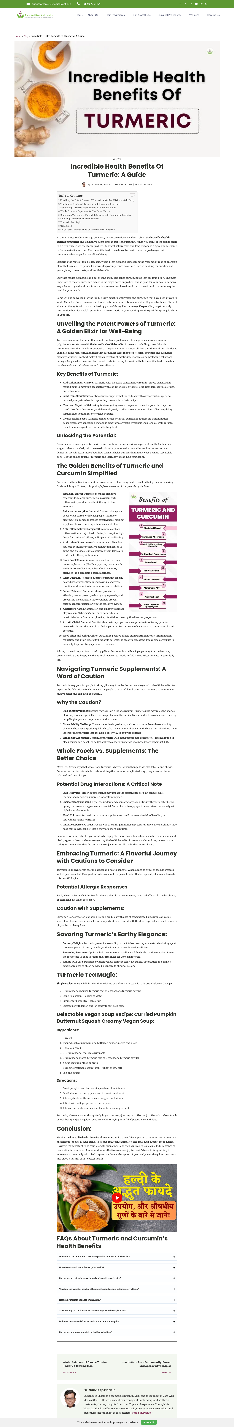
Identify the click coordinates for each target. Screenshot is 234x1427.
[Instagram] (202, 4)
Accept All (148, 1422)
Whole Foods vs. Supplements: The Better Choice (85, 211)
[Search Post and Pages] (206, 4)
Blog (25, 36)
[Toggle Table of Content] (130, 195)
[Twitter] (185, 4)
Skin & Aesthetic (143, 14)
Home (79, 14)
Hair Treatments (117, 14)
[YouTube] (196, 4)
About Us (94, 14)
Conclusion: (66, 225)
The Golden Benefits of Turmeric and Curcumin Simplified (90, 204)
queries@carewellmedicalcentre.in (51, 3)
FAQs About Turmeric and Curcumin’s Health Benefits (87, 229)
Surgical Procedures (172, 14)
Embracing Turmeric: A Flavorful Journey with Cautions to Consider (95, 215)
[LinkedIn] (191, 4)
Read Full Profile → (143, 1412)
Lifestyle (117, 158)
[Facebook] (180, 4)
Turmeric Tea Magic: (71, 222)
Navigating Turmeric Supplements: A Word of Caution (88, 207)
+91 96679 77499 (91, 3)
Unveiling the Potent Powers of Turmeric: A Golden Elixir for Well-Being (97, 200)
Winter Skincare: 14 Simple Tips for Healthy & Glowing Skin (87, 1364)
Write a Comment (144, 184)
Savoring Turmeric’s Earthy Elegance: (79, 218)
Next (164, 1372)
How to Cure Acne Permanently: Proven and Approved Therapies (148, 1364)
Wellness (195, 14)
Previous (71, 1372)
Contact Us (213, 14)
